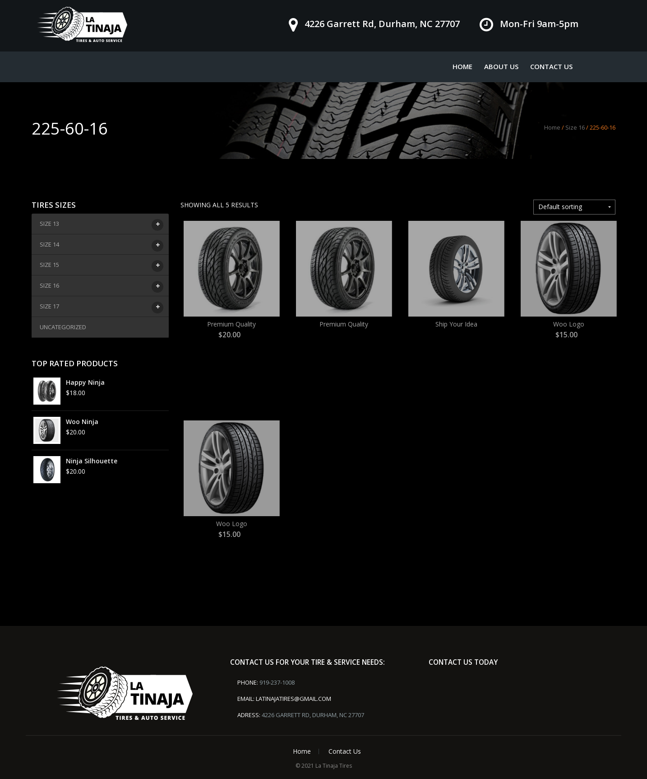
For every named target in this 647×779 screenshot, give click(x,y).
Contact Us (551, 66)
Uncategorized (63, 327)
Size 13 (50, 225)
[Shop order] (574, 207)
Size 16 (575, 127)
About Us (501, 66)
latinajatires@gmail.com (293, 699)
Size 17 (50, 307)
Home (462, 66)
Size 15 (50, 266)
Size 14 (50, 246)
